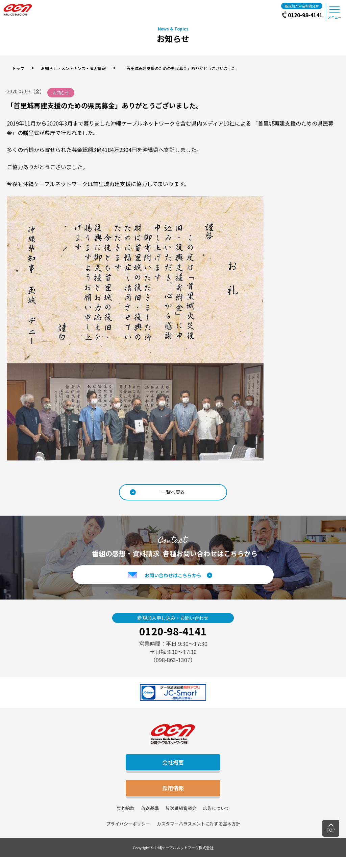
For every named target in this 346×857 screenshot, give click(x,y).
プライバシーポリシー (128, 823)
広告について (216, 808)
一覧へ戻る (173, 492)
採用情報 (173, 788)
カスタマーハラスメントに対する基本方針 (198, 823)
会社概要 (173, 762)
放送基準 (150, 808)
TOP (331, 830)
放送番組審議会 (181, 808)
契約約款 (125, 808)
